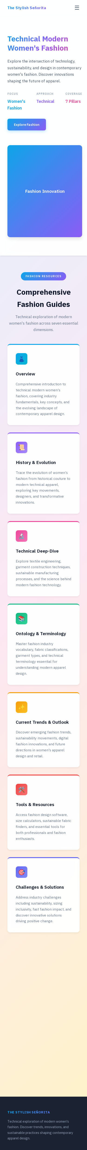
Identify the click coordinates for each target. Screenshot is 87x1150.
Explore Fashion (26, 124)
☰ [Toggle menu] (77, 8)
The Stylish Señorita (26, 8)
